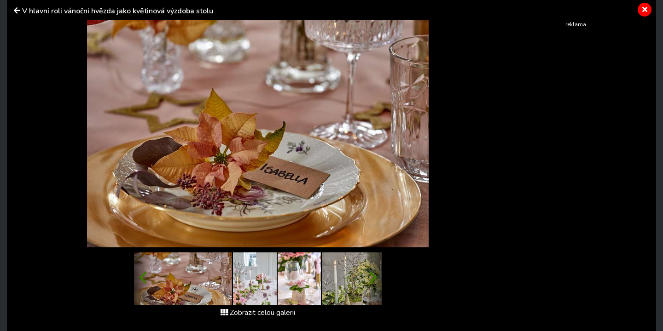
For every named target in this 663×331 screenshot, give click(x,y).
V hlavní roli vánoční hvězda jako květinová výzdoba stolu (117, 11)
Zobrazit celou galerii (258, 313)
